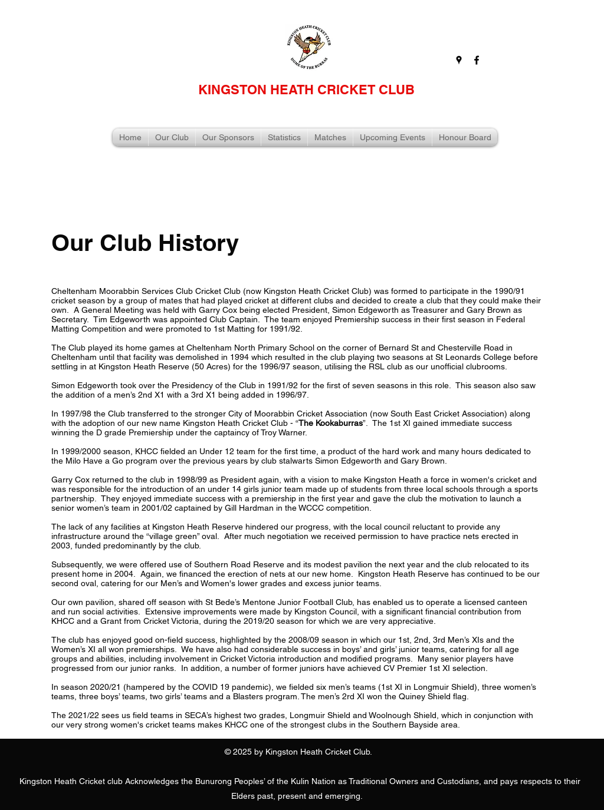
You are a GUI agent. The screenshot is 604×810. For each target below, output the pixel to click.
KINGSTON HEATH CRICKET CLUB (306, 89)
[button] (172, 137)
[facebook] (476, 60)
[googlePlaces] (459, 60)
